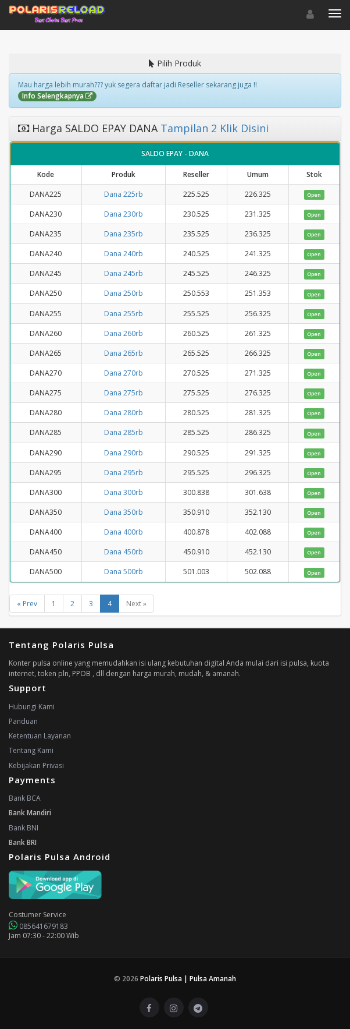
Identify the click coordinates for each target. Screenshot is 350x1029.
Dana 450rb (123, 552)
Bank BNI (23, 828)
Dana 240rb (123, 254)
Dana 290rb (123, 453)
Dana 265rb (123, 353)
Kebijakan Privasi (36, 765)
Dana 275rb (123, 393)
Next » (136, 604)
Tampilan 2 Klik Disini (213, 128)
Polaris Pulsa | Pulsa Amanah (188, 979)
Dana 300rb (123, 492)
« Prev (27, 604)
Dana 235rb (123, 234)
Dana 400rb (123, 532)
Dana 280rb (123, 413)
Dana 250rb (123, 293)
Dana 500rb (123, 572)
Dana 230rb (123, 214)
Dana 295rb (123, 473)
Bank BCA (25, 798)
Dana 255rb (123, 314)
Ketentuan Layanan (40, 736)
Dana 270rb (123, 373)
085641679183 (38, 926)
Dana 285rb (123, 432)
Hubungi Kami (32, 707)
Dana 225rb (123, 194)
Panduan (23, 721)
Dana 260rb (123, 333)
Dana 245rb (123, 273)
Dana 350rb (123, 512)
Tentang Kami (31, 750)
